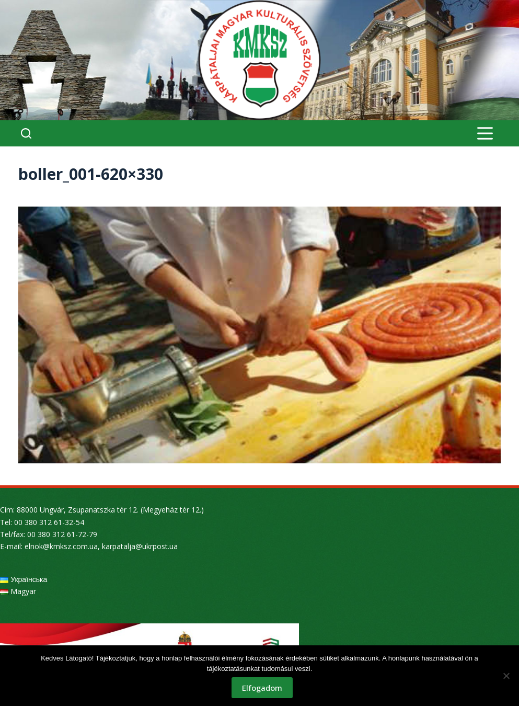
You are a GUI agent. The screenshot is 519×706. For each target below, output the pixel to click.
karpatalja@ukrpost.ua (140, 546)
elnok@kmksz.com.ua (61, 546)
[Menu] (485, 133)
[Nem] (506, 675)
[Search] (26, 133)
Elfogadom (262, 687)
